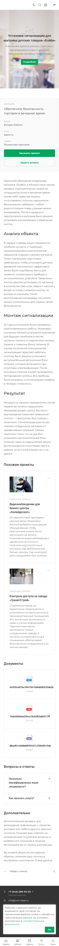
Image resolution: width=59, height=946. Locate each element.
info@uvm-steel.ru (18, 900)
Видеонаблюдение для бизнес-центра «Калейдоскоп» (25, 508)
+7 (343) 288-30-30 (19, 891)
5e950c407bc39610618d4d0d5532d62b (31, 687)
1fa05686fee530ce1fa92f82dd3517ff (30, 716)
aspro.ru (8, 134)
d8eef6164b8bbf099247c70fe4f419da (30, 745)
